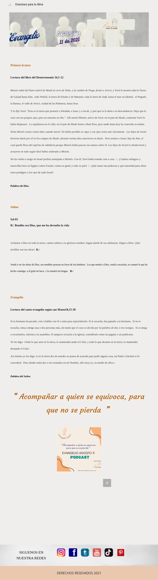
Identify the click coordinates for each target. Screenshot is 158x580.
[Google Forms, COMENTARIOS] (79, 510)
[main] (79, 221)
